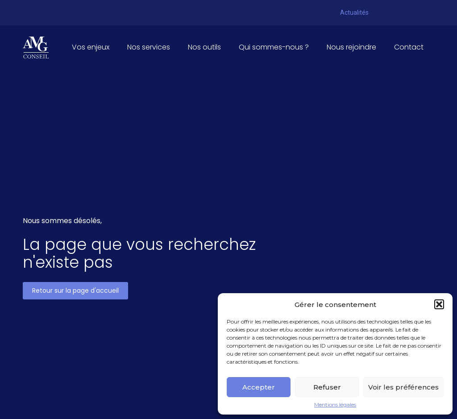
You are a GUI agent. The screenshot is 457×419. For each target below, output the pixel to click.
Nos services (148, 47)
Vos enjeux (90, 47)
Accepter (258, 387)
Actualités (354, 12)
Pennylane (394, 10)
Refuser (327, 387)
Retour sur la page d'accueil (75, 290)
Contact (409, 47)
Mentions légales (335, 405)
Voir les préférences (403, 387)
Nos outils (204, 47)
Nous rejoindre (351, 47)
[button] (439, 304)
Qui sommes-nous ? (274, 47)
